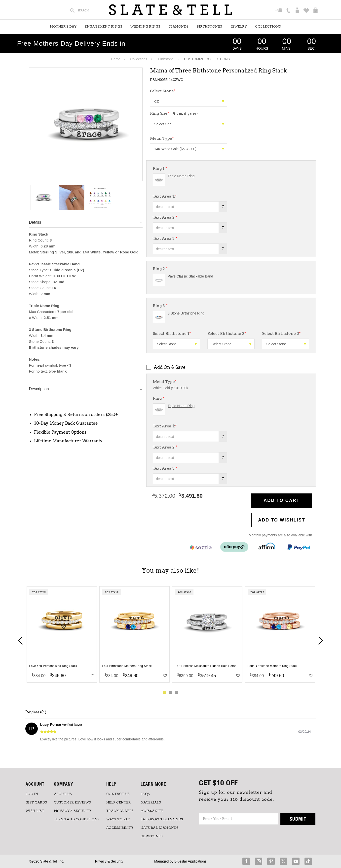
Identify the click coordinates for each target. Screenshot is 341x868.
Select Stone (163, 91)
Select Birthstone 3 (281, 333)
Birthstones (209, 26)
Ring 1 (160, 168)
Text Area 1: (165, 196)
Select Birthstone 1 (172, 333)
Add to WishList (281, 520)
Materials (151, 802)
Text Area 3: (165, 238)
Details (35, 222)
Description (39, 389)
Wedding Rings (145, 26)
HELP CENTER (118, 802)
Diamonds (179, 26)
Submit (298, 819)
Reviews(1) (35, 712)
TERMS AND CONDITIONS (77, 819)
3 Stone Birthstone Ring (186, 313)
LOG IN (32, 794)
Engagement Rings (103, 26)
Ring (158, 398)
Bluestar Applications (190, 861)
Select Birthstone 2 (226, 333)
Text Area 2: (165, 217)
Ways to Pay (118, 819)
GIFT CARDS (36, 802)
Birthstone (166, 59)
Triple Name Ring (181, 176)
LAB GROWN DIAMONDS (162, 819)
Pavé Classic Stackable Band (190, 276)
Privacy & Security (109, 861)
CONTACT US (118, 794)
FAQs (145, 794)
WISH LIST (35, 811)
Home (115, 59)
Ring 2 (160, 268)
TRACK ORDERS (120, 811)
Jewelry (238, 26)
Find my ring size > (185, 113)
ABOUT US (63, 794)
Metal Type (162, 138)
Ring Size (174, 113)
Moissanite (152, 811)
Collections (268, 26)
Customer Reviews (72, 802)
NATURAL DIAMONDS (160, 828)
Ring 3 (160, 305)
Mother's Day (63, 26)
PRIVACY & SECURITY (73, 811)
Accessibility (120, 828)
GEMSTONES (152, 836)
